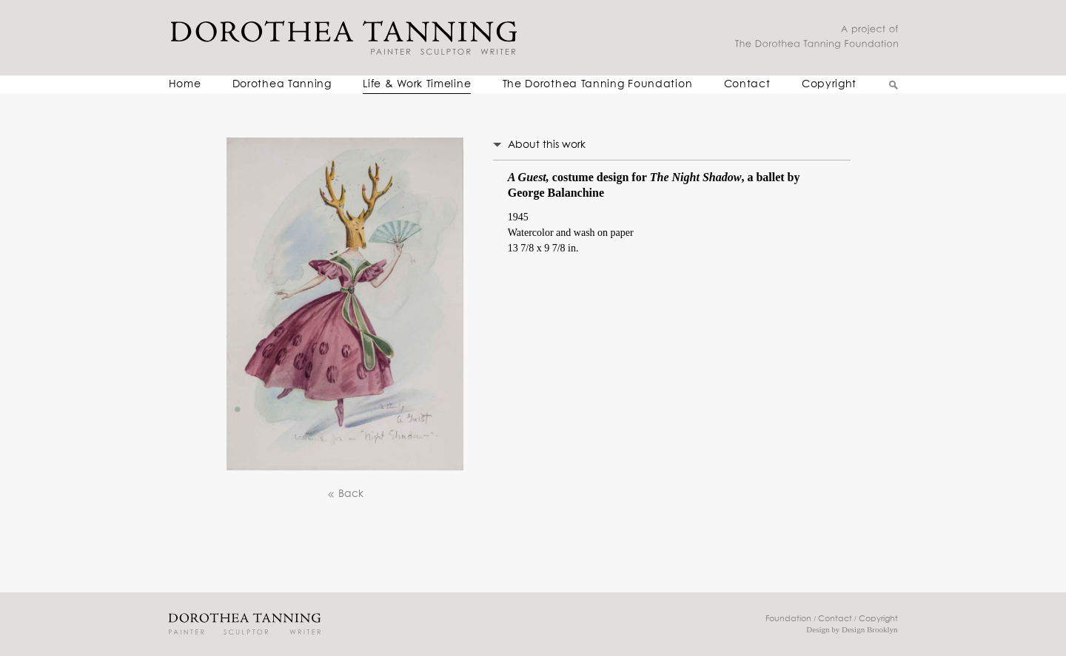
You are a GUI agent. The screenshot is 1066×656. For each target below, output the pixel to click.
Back (344, 494)
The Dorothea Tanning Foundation (598, 84)
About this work (547, 145)
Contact (747, 84)
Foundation (788, 619)
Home (185, 84)
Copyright (829, 84)
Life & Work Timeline (417, 84)
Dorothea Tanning (282, 84)
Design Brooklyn (869, 629)
